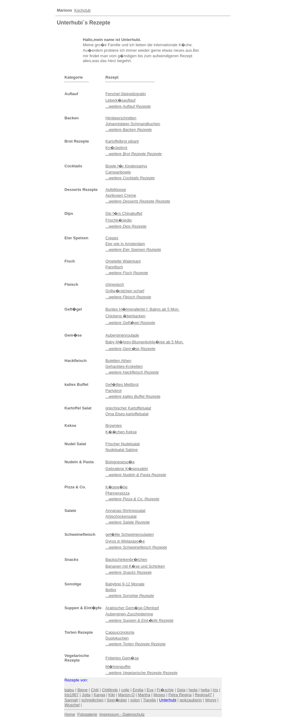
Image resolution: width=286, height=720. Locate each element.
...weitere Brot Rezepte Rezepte (133, 153)
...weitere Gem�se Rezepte (130, 348)
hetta (205, 690)
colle (125, 690)
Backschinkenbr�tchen (126, 559)
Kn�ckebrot (116, 147)
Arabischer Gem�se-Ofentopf (132, 608)
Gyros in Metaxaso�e (125, 541)
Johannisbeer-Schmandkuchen (132, 123)
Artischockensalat (121, 516)
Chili (94, 690)
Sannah (71, 700)
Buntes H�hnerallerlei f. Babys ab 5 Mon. (142, 309)
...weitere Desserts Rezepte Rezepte (137, 201)
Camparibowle (118, 172)
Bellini (110, 590)
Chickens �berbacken (125, 316)
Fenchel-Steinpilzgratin (125, 93)
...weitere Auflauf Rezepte (128, 106)
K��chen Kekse (121, 432)
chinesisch (114, 284)
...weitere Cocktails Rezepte (130, 178)
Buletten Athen (118, 360)
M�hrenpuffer (118, 666)
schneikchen (92, 700)
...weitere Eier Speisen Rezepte (133, 249)
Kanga (99, 694)
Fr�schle (165, 690)
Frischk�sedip (118, 220)
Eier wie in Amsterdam (125, 243)
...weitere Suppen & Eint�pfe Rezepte (139, 620)
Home (69, 714)
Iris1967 (71, 694)
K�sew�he (116, 487)
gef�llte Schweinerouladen (129, 534)
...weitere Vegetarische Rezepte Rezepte (141, 672)
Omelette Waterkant (123, 261)
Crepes (111, 238)
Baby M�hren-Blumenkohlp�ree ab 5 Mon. (144, 342)
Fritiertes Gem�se (122, 658)
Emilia (138, 690)
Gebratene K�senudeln (126, 468)
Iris (215, 690)
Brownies (113, 425)
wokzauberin (191, 700)
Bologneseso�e (119, 462)
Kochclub (82, 10)
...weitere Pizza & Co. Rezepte (132, 499)
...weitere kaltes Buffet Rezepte (132, 396)
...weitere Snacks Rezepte (128, 572)
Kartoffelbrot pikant (122, 141)
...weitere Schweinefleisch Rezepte (136, 547)
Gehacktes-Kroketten (124, 366)
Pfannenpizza (117, 493)
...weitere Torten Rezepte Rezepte (135, 644)
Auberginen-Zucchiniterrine (129, 614)
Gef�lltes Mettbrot (121, 384)
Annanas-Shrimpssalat (125, 510)
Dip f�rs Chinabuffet (123, 213)
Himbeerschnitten (120, 118)
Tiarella (149, 700)
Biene (82, 690)
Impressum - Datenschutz (122, 714)
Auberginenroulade (122, 335)
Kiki (111, 694)
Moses (159, 694)
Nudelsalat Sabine (121, 449)
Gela (181, 690)
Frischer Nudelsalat (122, 444)
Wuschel (72, 705)
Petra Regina (180, 694)
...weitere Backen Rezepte (128, 129)
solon (135, 700)
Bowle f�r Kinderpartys (126, 166)
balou (69, 690)
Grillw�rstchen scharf (124, 291)
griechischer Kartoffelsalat (128, 408)
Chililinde (110, 690)
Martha (144, 694)
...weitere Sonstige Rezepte (129, 595)
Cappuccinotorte (119, 632)
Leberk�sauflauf (120, 100)
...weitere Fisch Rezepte (126, 272)
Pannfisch (114, 267)
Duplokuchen (117, 638)
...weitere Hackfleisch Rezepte (132, 372)
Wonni (210, 700)
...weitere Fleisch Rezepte (128, 297)
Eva (150, 690)
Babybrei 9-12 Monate (125, 584)
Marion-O (126, 694)
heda (193, 690)
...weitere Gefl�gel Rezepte (130, 322)
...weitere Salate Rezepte (127, 522)
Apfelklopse (115, 189)
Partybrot (113, 390)
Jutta (86, 694)
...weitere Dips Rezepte (125, 226)
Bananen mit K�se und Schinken (135, 566)
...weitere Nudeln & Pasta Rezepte (135, 474)
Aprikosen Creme (120, 195)
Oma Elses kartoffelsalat (126, 414)
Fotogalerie (87, 714)
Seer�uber (117, 700)
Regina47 (203, 694)
